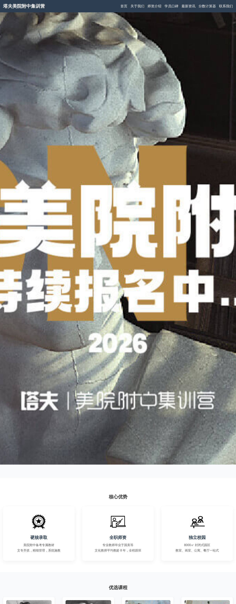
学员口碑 (171, 6)
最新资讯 (188, 6)
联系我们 (226, 6)
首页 (123, 6)
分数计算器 (207, 6)
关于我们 (137, 6)
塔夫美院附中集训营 (24, 6)
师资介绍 (154, 6)
